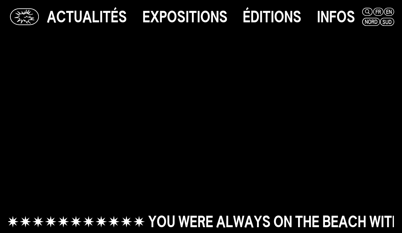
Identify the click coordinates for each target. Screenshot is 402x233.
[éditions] (272, 16)
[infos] (336, 16)
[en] (388, 12)
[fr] (377, 12)
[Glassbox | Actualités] (24, 17)
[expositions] (185, 16)
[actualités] (87, 16)
